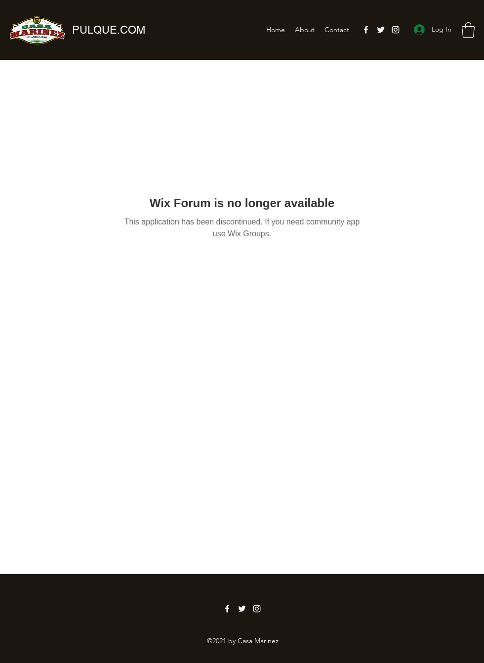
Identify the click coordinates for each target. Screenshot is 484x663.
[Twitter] (381, 30)
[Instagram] (396, 30)
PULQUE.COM (108, 30)
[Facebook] (366, 30)
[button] (468, 30)
